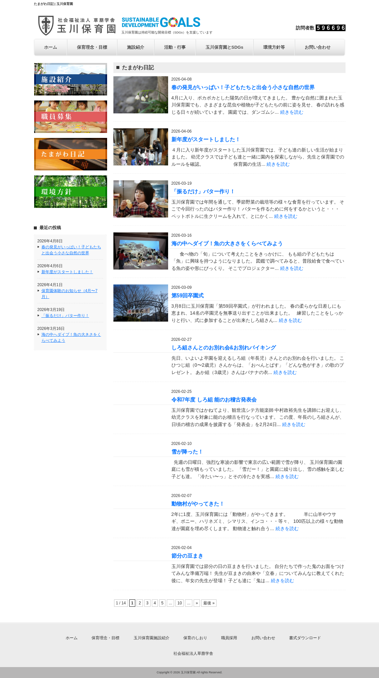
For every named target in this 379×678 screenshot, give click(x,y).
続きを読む (291, 112)
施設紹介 (135, 47)
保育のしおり (195, 638)
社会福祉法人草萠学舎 (193, 653)
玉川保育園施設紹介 (151, 638)
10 (179, 603)
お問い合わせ (318, 47)
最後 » (209, 603)
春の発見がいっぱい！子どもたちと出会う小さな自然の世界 (71, 250)
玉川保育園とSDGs (224, 47)
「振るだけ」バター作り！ (65, 315)
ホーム (50, 47)
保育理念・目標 (92, 47)
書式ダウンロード (305, 638)
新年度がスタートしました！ (67, 272)
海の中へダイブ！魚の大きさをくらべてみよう (71, 337)
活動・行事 (175, 47)
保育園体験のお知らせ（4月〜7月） (69, 293)
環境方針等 (274, 47)
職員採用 (229, 638)
